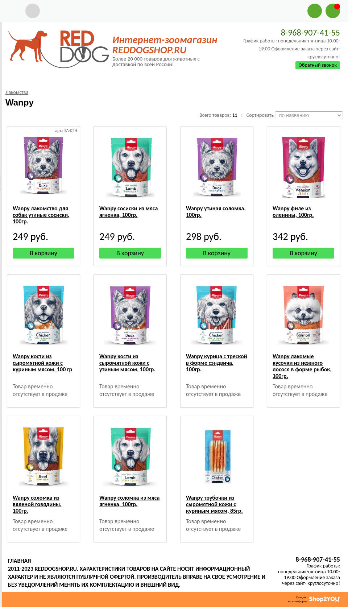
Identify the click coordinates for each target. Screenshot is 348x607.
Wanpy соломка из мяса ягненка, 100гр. (129, 501)
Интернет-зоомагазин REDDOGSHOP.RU (164, 44)
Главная (19, 560)
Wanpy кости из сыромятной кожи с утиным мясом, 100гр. (127, 363)
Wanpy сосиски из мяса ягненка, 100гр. (128, 211)
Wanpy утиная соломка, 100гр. (216, 211)
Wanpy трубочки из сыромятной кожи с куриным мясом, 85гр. (214, 504)
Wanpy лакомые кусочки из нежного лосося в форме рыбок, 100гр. (302, 366)
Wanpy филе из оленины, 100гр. (293, 211)
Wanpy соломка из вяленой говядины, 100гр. (37, 504)
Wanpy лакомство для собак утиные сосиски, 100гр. (41, 215)
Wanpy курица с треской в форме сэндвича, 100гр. (216, 363)
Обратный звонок (318, 65)
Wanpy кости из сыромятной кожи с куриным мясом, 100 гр (42, 363)
